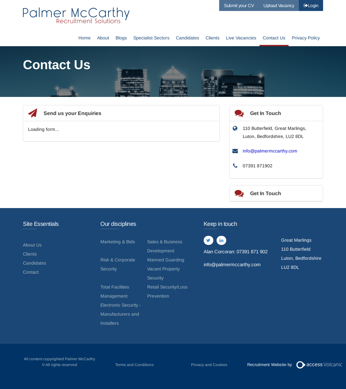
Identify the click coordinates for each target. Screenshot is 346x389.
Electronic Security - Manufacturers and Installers (120, 314)
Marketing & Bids (117, 241)
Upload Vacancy (278, 5)
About (103, 38)
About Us (32, 244)
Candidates (187, 38)
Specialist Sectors (151, 38)
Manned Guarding (165, 259)
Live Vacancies (241, 38)
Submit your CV (239, 5)
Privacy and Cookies (209, 365)
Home (84, 38)
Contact (31, 272)
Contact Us (274, 38)
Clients (212, 38)
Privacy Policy (306, 38)
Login (311, 5)
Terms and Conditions (134, 365)
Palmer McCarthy (76, 15)
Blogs (121, 38)
